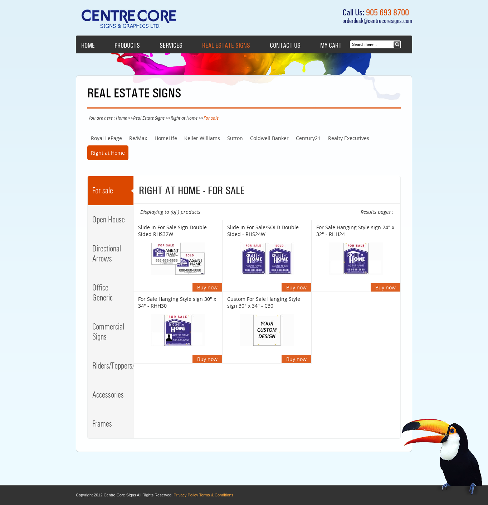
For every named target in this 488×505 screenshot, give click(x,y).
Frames (102, 424)
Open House (108, 220)
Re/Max (138, 138)
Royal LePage (106, 138)
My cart (331, 45)
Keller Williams (202, 138)
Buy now (207, 287)
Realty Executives (348, 138)
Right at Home (184, 118)
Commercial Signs (108, 332)
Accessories (108, 395)
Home (88, 45)
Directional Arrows (106, 254)
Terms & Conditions (216, 495)
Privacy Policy (186, 495)
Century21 (308, 138)
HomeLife (166, 138)
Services (171, 45)
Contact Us (285, 45)
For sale (102, 191)
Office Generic (102, 293)
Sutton (235, 138)
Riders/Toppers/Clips (112, 366)
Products (127, 45)
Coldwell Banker (269, 138)
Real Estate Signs (226, 45)
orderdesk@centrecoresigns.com (377, 21)
